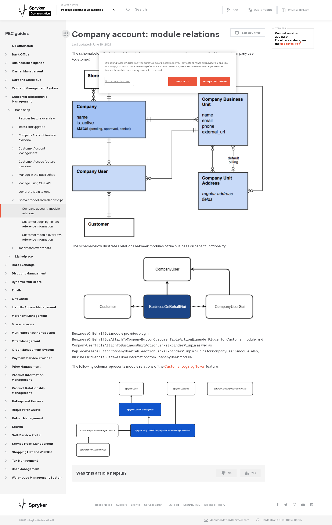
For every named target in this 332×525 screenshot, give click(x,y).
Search (17, 427)
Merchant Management (29, 316)
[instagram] (294, 504)
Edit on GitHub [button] (248, 32)
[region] (167, 73)
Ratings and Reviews (27, 401)
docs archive (290, 44)
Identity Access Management (34, 307)
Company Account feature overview (37, 137)
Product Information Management (28, 377)
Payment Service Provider (32, 358)
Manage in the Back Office (37, 175)
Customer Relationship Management (29, 99)
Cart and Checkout (26, 80)
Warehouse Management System (37, 477)
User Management (26, 469)
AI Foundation (22, 46)
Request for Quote (26, 410)
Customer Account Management (32, 150)
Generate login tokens (34, 192)
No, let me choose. (117, 81)
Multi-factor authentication (33, 333)
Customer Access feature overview (37, 163)
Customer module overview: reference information (42, 237)
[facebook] (277, 504)
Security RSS (260, 10)
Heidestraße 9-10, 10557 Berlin (279, 520)
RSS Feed (173, 505)
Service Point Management (32, 444)
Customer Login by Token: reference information (40, 224)
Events (135, 505)
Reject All (182, 81)
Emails (17, 290)
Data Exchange (23, 265)
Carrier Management (27, 71)
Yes (250, 473)
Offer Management (26, 341)
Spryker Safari (153, 505)
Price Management (26, 366)
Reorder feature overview (37, 118)
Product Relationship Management (28, 390)
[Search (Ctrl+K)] (154, 10)
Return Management (27, 418)
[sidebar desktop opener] (66, 34)
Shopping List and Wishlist (32, 452)
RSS (232, 10)
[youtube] (303, 505)
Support (121, 505)
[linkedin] (311, 504)
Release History (295, 10)
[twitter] (286, 504)
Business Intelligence (28, 63)
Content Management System (35, 88)
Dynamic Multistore (27, 282)
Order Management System (33, 350)
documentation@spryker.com (226, 520)
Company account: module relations (41, 210)
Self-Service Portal (26, 435)
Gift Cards (20, 299)
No (226, 473)
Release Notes (102, 505)
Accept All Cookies (215, 81)
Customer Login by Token (184, 366)
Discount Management (29, 273)
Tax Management (25, 461)
